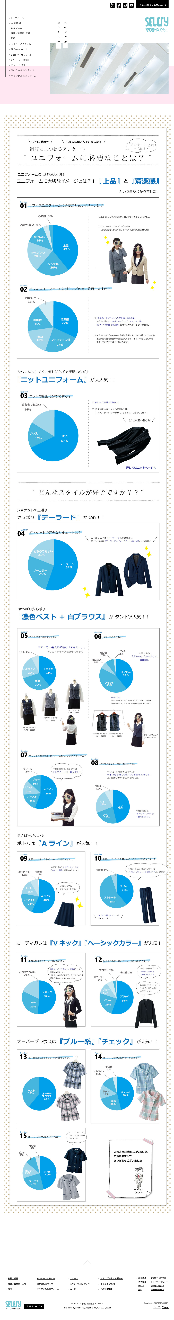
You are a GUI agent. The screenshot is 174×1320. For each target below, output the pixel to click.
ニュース (74, 1278)
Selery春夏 (142, 1278)
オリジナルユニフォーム (25, 76)
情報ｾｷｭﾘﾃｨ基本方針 (158, 1278)
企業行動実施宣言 (157, 1290)
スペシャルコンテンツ (25, 70)
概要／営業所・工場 (26, 33)
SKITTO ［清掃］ (25, 60)
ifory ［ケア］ (25, 65)
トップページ (25, 18)
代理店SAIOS (106, 1289)
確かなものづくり (25, 49)
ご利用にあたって (157, 1286)
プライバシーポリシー (159, 1282)
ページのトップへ (87, 1262)
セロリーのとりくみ (25, 44)
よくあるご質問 (107, 1284)
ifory (140, 1290)
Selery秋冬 (142, 1282)
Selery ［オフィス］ (25, 55)
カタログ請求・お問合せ (111, 1278)
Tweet (165, 1307)
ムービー (74, 1289)
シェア (157, 1307)
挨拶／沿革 (26, 29)
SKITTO (141, 1286)
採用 (26, 38)
